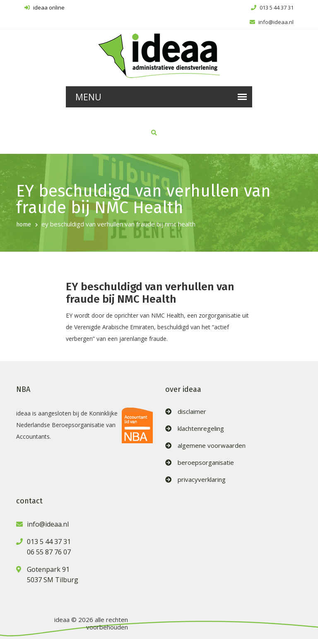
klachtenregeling (201, 428)
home (23, 224)
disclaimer (192, 411)
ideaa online (44, 7)
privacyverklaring (202, 480)
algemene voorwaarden (212, 445)
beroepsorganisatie (206, 462)
